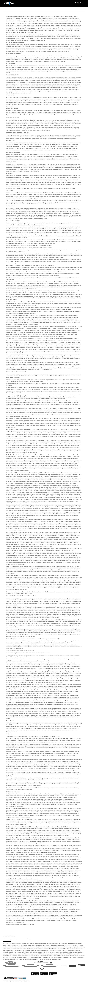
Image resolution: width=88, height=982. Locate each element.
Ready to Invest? (7, 941)
